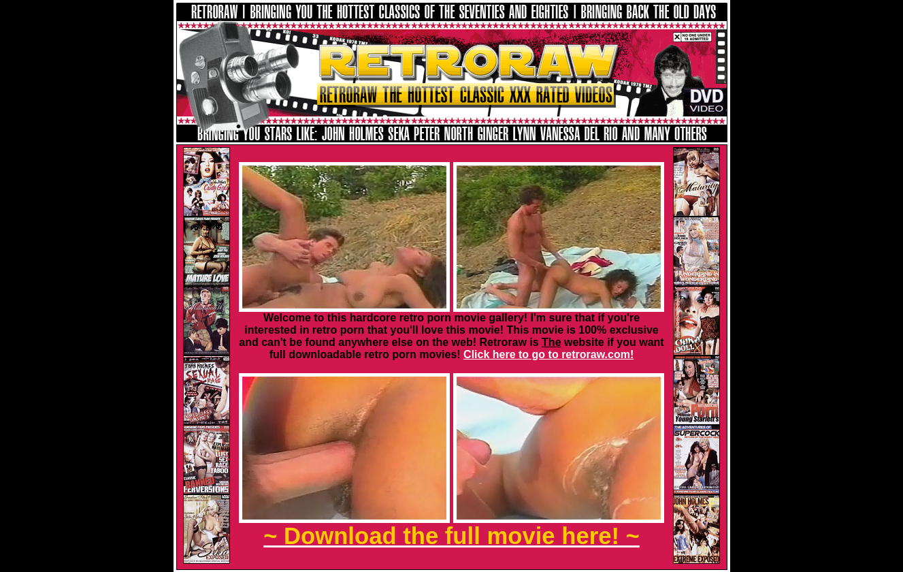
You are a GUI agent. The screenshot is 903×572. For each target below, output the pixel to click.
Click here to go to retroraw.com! (548, 354)
